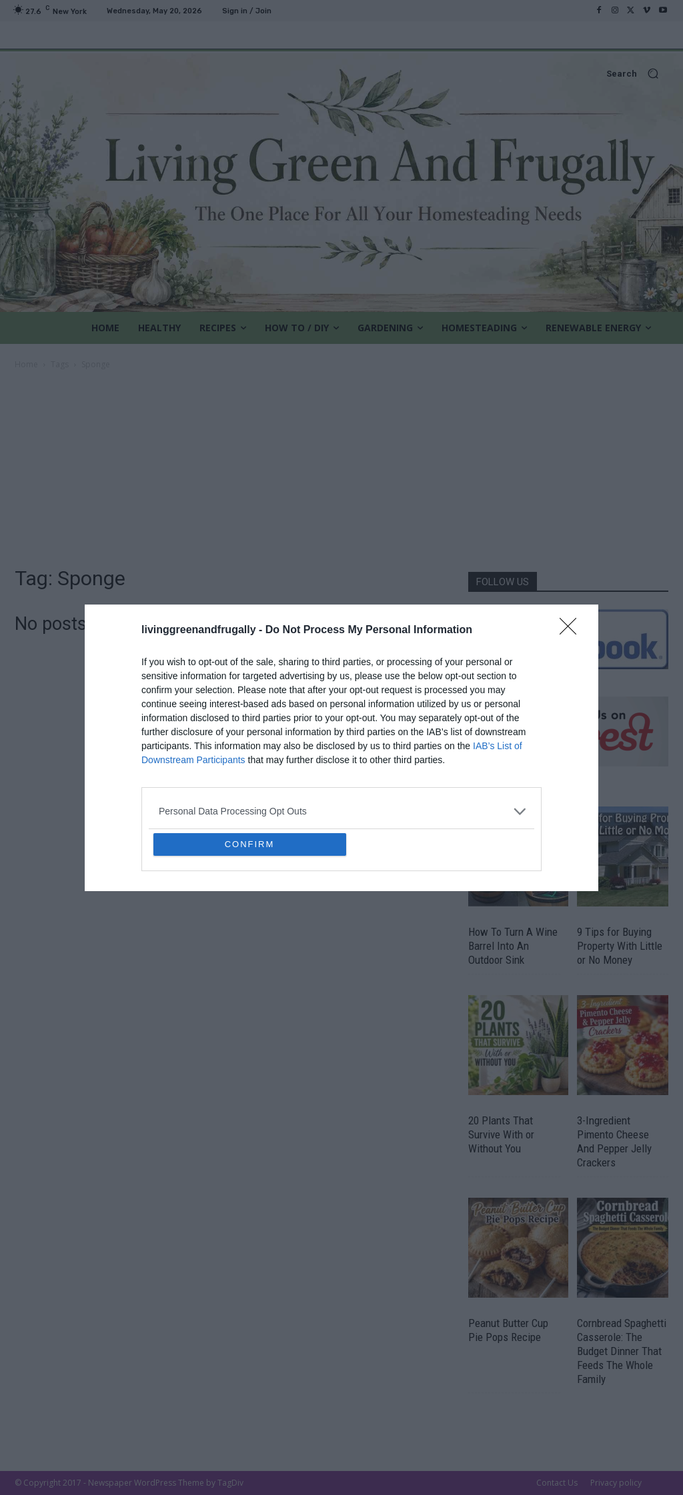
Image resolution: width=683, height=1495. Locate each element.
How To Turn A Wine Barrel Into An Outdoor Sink (513, 945)
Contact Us (557, 1482)
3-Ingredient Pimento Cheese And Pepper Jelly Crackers (614, 1141)
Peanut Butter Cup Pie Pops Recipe (508, 1330)
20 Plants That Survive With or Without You (501, 1134)
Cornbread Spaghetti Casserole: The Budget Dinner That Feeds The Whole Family (621, 1351)
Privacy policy (616, 1482)
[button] (341, 73)
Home (26, 364)
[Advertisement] (341, 472)
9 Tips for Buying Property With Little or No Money (619, 945)
